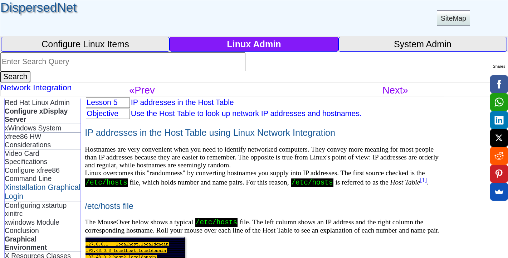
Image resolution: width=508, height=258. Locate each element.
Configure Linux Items (85, 44)
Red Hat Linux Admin (37, 102)
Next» (395, 90)
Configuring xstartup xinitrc (36, 209)
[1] (423, 180)
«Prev (142, 90)
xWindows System (33, 128)
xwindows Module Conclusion (32, 226)
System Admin (422, 44)
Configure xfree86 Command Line (32, 174)
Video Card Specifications (26, 157)
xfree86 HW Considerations (28, 141)
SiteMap (453, 18)
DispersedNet (38, 7)
